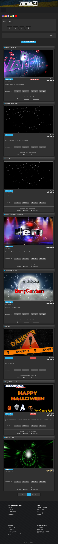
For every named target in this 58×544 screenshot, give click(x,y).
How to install (36, 99)
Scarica (10, 507)
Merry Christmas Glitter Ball (14, 214)
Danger (7, 326)
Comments (26, 99)
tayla (53, 78)
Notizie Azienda (12, 527)
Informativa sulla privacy (14, 533)
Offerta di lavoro (12, 531)
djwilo (52, 357)
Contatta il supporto (42, 507)
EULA (9, 534)
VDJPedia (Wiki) (41, 513)
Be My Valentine (10, 47)
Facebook (40, 527)
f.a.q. (38, 511)
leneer (52, 469)
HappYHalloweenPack (12, 382)
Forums (39, 514)
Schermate (11, 514)
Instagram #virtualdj (43, 531)
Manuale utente (41, 509)
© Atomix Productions (29, 542)
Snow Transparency (11, 103)
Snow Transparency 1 (12, 159)
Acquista (10, 509)
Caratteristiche (12, 511)
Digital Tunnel (9, 437)
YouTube (40, 529)
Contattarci (11, 529)
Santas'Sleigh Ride (11, 270)
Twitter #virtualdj (42, 533)
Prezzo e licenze (12, 513)
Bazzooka (51, 413)
